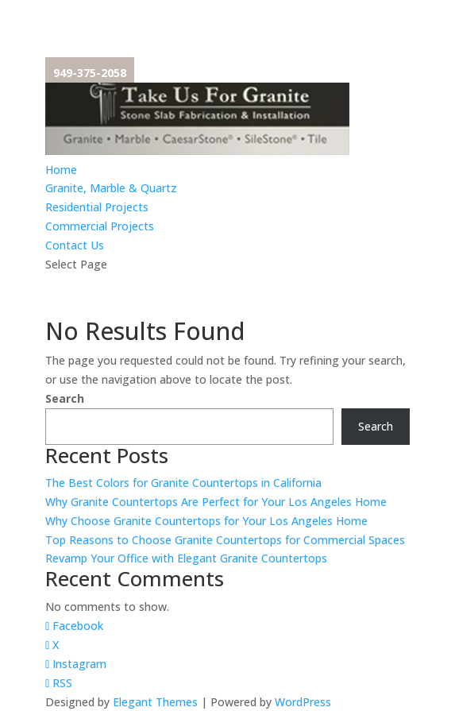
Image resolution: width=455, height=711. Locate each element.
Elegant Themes (155, 701)
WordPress (303, 701)
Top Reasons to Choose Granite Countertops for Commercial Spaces (225, 539)
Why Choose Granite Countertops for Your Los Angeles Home (206, 520)
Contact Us (74, 245)
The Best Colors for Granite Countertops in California (183, 482)
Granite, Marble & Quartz (111, 187)
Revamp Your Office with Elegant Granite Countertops (186, 558)
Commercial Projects (99, 226)
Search (64, 398)
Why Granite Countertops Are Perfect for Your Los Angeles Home (216, 501)
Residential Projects (96, 206)
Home (61, 169)
